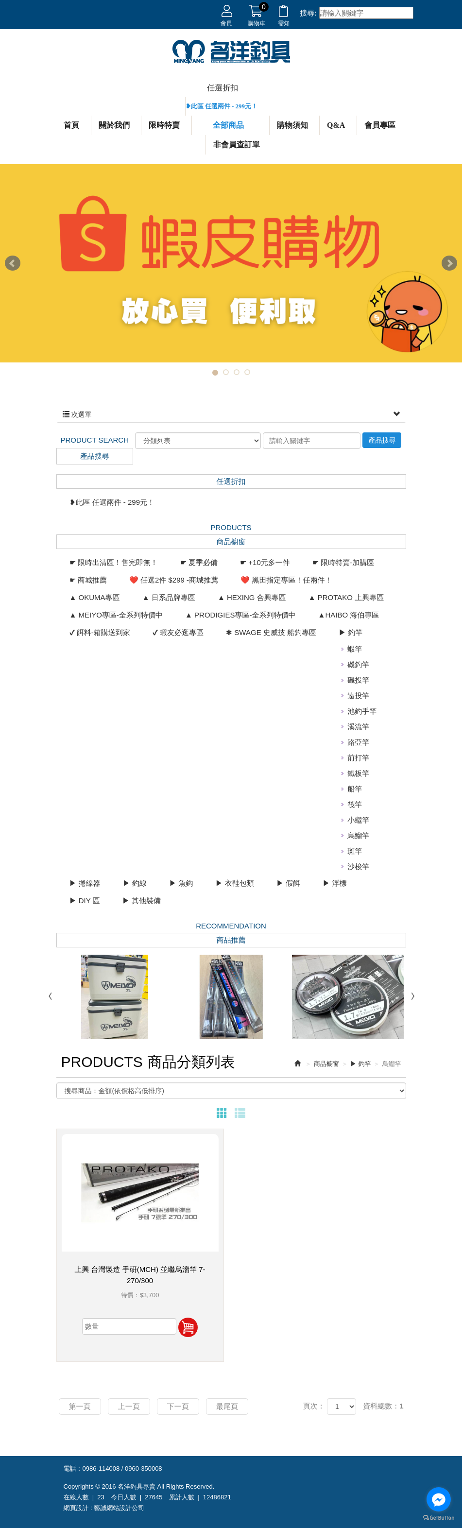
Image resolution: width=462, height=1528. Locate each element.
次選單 (231, 414)
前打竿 (358, 758)
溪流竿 (358, 726)
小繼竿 (358, 820)
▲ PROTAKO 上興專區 (346, 597)
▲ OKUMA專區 (94, 597)
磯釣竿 (358, 664)
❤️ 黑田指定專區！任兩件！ (286, 580)
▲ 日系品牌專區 (168, 597)
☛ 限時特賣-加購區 (343, 562)
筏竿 (354, 804)
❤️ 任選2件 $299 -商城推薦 (173, 580)
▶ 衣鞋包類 (235, 883)
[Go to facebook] (439, 1499)
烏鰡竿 (358, 835)
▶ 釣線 (135, 883)
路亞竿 (358, 742)
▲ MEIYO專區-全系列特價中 (116, 615)
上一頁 (129, 1406)
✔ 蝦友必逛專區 (178, 632)
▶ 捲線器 (85, 883)
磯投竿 (358, 680)
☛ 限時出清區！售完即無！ (113, 562)
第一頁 (80, 1406)
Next (449, 263)
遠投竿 (358, 695)
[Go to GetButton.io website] (438, 1518)
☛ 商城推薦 (88, 580)
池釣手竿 (361, 711)
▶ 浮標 (334, 883)
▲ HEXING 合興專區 (252, 597)
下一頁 (178, 1406)
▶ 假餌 (288, 883)
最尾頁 (227, 1406)
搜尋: (308, 13)
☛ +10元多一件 (265, 562)
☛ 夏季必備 (199, 562)
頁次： (314, 1406)
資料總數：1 (383, 1406)
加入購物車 (188, 1327)
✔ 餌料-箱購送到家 (99, 632)
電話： (73, 1468)
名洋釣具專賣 (231, 52)
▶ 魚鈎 (181, 883)
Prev (12, 263)
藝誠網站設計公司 (119, 1507)
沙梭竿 (358, 866)
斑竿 (354, 851)
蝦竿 (354, 649)
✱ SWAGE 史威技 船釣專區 (271, 632)
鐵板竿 (358, 773)
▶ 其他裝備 (141, 900)
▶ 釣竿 (350, 632)
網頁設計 (76, 1507)
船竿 (354, 789)
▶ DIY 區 (84, 900)
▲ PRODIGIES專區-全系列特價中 (240, 615)
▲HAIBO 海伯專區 (348, 615)
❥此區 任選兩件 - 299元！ (222, 106)
